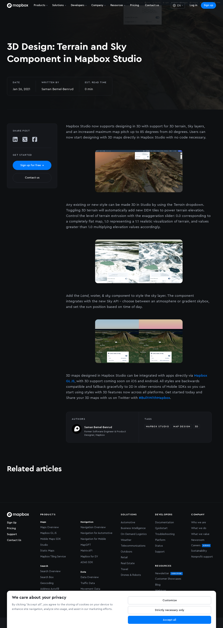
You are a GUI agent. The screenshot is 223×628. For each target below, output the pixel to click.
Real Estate (128, 563)
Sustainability (199, 551)
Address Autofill (49, 589)
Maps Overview (49, 527)
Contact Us (14, 540)
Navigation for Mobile (93, 539)
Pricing (11, 528)
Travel (124, 569)
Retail (124, 557)
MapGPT (85, 545)
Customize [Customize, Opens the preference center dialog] (170, 600)
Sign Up (11, 522)
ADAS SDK (86, 562)
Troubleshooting (165, 534)
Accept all (169, 620)
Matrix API (86, 550)
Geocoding (46, 583)
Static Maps (47, 550)
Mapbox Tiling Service (53, 556)
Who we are (198, 522)
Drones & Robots (131, 575)
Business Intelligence (133, 528)
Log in (193, 5)
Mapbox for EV (89, 556)
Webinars (160, 590)
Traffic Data (87, 583)
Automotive (128, 522)
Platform (160, 540)
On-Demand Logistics (134, 534)
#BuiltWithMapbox (154, 398)
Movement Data (90, 589)
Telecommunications (133, 545)
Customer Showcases (168, 579)
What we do (198, 528)
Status (159, 545)
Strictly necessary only (169, 610)
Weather (126, 540)
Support (12, 534)
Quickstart (161, 528)
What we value (200, 534)
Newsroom (197, 540)
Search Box (46, 577)
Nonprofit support (202, 556)
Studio (44, 545)
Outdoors (126, 551)
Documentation (164, 522)
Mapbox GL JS (48, 533)
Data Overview (89, 577)
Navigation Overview (93, 527)
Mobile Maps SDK (50, 539)
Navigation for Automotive (96, 533)
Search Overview (50, 571)
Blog (157, 584)
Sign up (208, 5)
